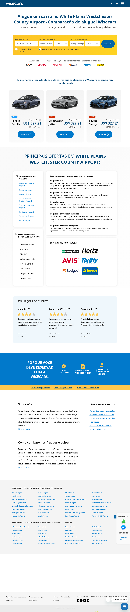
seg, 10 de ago (78, 44)
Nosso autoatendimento (100, 425)
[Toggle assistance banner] (115, 516)
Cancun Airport (43, 540)
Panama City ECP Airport (100, 516)
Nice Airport (69, 530)
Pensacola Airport (26, 216)
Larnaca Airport (17, 543)
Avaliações (33, 600)
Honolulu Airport (70, 503)
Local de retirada (22, 39)
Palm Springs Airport (72, 516)
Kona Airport (96, 496)
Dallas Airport (69, 509)
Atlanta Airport (97, 499)
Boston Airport (25, 190)
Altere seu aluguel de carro (63, 388)
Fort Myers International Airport (75, 499)
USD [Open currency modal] (117, 3)
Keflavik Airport (17, 530)
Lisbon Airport (70, 527)
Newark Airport (25, 194)
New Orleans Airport (45, 509)
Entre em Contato (97, 429)
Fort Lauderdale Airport (19, 499)
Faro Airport (42, 527)
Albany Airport (25, 220)
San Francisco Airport (19, 509)
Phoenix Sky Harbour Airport (47, 499)
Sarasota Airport (97, 513)
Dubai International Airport (74, 540)
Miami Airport (16, 496)
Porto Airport (96, 527)
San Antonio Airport (18, 516)
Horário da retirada (47, 39)
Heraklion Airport (71, 537)
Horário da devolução (79, 39)
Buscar (108, 44)
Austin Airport (43, 516)
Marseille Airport (17, 540)
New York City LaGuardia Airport (22, 506)
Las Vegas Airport (44, 503)
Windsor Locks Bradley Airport (25, 199)
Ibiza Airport (42, 534)
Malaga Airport (43, 530)
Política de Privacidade (61, 597)
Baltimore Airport (26, 212)
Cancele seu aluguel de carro (40, 388)
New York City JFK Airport (73, 506)
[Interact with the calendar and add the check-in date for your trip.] (46, 43)
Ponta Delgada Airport (72, 543)
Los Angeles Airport (44, 496)
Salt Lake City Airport (99, 509)
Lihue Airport (69, 493)
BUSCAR (26, 134)
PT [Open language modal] (112, 3)
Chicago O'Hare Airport (46, 506)
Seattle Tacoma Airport (100, 506)
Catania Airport (97, 530)
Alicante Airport (43, 537)
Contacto (56, 600)
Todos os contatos (123, 538)
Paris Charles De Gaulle (99, 540)
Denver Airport (43, 493)
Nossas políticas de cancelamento (88, 388)
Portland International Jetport (101, 503)
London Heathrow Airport (46, 543)
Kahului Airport (97, 493)
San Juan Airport (97, 543)
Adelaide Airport (17, 537)
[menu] (122, 3)
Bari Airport (96, 537)
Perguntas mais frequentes (16, 597)
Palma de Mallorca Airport (20, 527)
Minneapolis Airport (18, 513)
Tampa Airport (70, 496)
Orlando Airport (17, 493)
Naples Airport (16, 534)
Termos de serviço (36, 597)
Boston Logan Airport (19, 503)
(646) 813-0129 (124, 533)
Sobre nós (9, 600)
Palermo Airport (97, 534)
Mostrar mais (24, 429)
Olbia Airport (69, 534)
